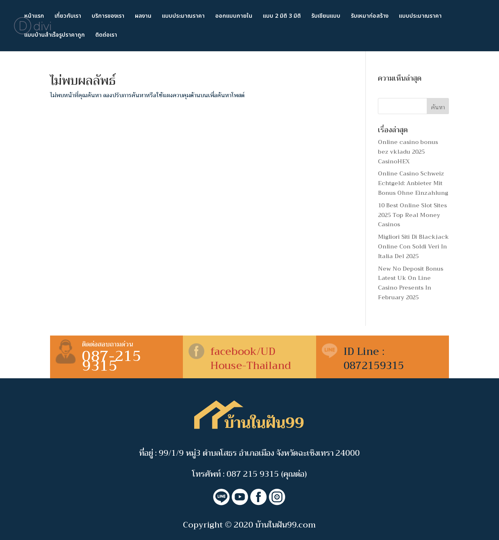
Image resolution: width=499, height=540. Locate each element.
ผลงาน (143, 16)
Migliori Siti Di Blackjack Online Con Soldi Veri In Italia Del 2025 (413, 246)
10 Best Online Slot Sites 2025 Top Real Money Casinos (412, 214)
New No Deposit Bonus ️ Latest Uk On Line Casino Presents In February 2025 (411, 283)
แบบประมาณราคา (183, 16)
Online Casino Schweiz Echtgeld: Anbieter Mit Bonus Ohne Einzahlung (413, 183)
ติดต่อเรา (106, 35)
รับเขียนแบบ (325, 16)
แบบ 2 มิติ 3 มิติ (282, 16)
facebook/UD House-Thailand (250, 358)
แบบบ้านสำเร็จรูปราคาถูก (54, 35)
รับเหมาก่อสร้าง (369, 16)
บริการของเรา (108, 16)
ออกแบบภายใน (233, 16)
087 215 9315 (252, 474)
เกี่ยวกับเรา (68, 16)
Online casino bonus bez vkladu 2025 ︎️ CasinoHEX (408, 151)
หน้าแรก (34, 16)
